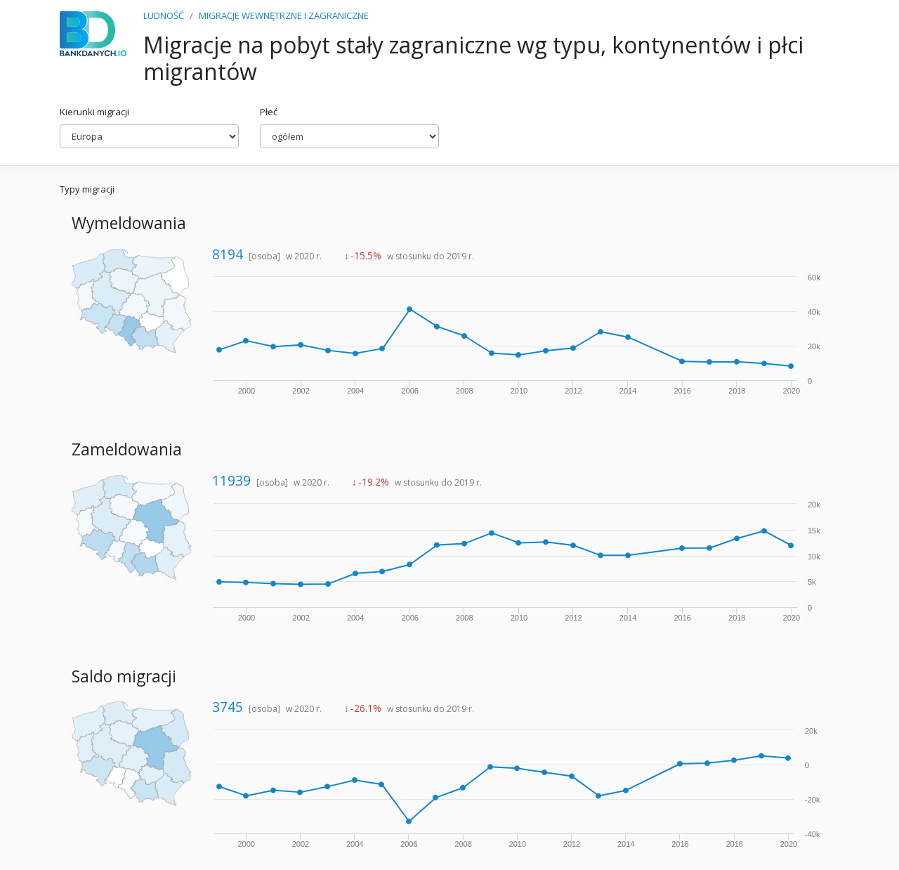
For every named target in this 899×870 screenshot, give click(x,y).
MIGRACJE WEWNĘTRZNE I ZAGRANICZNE (284, 15)
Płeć (268, 111)
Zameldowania (127, 449)
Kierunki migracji (94, 111)
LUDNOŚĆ (163, 15)
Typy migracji (87, 189)
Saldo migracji (124, 676)
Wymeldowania (129, 223)
